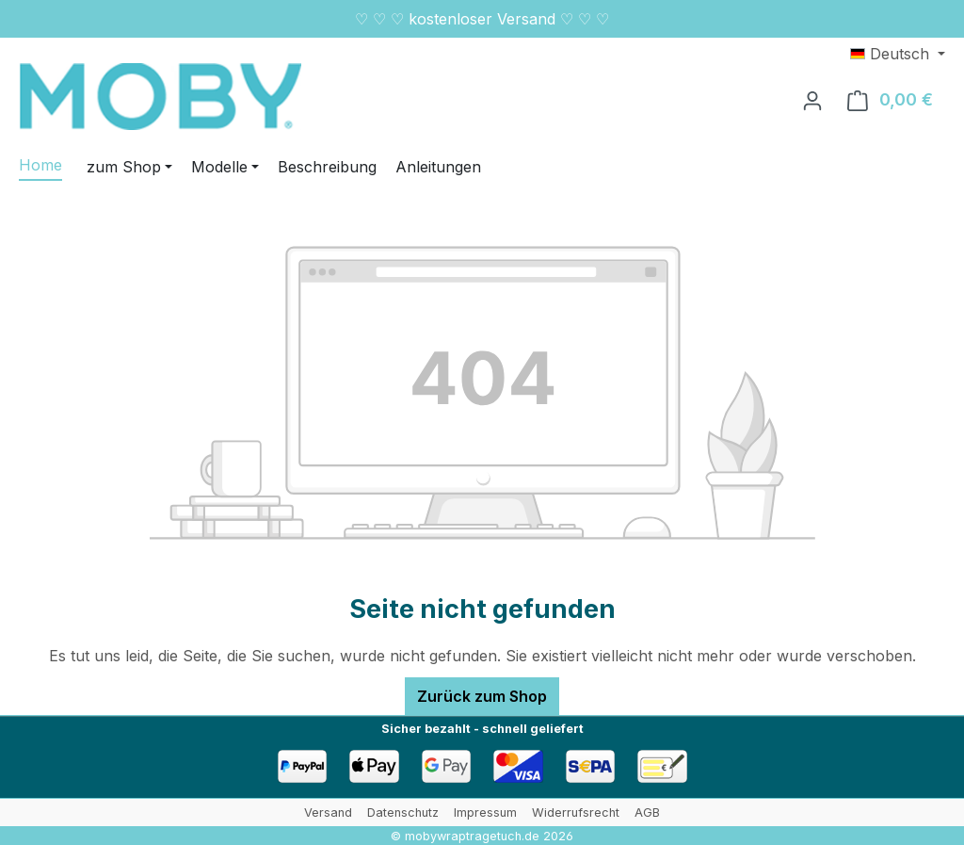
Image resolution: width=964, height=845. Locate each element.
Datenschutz (403, 812)
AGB (647, 812)
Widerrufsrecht (575, 812)
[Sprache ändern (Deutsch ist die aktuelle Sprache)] (897, 54)
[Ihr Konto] (812, 100)
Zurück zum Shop (482, 696)
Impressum (485, 812)
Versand (328, 812)
